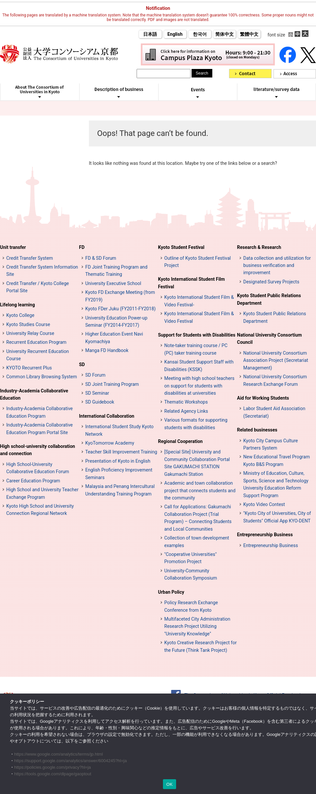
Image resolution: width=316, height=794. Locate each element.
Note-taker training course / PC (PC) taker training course (195, 349)
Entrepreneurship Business (265, 534)
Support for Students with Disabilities (196, 335)
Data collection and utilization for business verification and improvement (277, 265)
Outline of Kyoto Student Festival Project (197, 261)
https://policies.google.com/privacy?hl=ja (52, 767)
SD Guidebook (99, 402)
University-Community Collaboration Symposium (190, 574)
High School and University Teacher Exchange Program (42, 493)
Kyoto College (20, 315)
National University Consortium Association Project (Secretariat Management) (275, 360)
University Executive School (113, 283)
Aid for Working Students (263, 398)
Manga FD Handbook (106, 350)
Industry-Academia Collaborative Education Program (39, 412)
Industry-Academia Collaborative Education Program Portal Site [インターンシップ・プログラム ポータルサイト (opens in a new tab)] (39, 428)
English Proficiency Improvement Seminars (118, 473)
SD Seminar (97, 393)
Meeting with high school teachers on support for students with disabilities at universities (199, 386)
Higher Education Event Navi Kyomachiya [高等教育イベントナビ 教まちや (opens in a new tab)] (114, 337)
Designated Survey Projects (271, 281)
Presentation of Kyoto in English (117, 461)
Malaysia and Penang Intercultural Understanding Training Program (120, 490)
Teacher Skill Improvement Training (121, 451)
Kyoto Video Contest (264, 504)
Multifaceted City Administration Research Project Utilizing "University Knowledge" (197, 626)
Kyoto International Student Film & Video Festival (199, 317)
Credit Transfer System (29, 258)
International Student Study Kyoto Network (119, 430)
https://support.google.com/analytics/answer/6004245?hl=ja (70, 760)
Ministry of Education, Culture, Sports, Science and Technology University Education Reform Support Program (275, 484)
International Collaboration (106, 416)
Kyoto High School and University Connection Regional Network (40, 509)
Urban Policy (171, 592)
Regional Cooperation (180, 441)
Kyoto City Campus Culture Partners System (270, 444)
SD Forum (95, 375)
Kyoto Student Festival (181, 247)
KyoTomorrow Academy (109, 443)
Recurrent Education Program (36, 342)
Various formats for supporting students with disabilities (195, 423)
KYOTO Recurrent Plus (29, 367)
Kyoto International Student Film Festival (191, 282)
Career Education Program (33, 480)
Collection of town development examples (196, 541)
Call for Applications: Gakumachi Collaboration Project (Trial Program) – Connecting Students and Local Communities (197, 517)
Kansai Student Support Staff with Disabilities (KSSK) (198, 365)
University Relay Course (30, 333)
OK (169, 784)
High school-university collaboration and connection (37, 450)
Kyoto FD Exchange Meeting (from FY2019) (120, 296)
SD (82, 364)
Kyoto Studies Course (28, 324)
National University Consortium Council (269, 338)
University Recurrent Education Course (37, 355)
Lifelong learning (17, 304)
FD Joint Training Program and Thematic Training (116, 270)
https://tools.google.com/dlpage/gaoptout (52, 773)
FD (82, 247)
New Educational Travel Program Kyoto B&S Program (276, 460)
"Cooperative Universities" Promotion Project (190, 558)
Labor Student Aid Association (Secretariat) (274, 412)
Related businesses (257, 429)
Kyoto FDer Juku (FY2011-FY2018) (120, 308)
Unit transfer (13, 247)
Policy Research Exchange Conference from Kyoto (191, 606)
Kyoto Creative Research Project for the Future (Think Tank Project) (200, 646)
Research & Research (259, 247)
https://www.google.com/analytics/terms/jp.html (58, 754)
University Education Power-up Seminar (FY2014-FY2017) (116, 321)
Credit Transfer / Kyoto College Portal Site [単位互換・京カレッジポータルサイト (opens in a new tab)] (37, 287)
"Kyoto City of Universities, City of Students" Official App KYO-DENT (277, 517)
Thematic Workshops (186, 402)
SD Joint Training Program (112, 384)
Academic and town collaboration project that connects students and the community (199, 490)
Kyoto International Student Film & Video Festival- (199, 301)
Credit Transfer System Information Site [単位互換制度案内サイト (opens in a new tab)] (42, 270)
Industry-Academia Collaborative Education (34, 394)
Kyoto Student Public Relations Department (269, 299)
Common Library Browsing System (41, 376)
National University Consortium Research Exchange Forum (275, 380)
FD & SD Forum (100, 258)
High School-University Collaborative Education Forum (37, 468)
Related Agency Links (186, 411)
